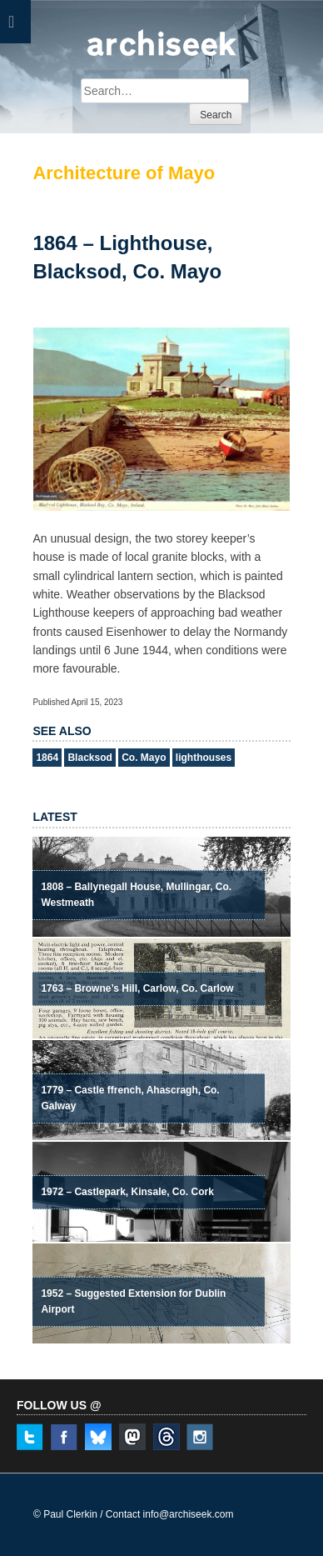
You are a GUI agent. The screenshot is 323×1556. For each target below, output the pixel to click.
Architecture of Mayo (123, 173)
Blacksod (89, 757)
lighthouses (203, 757)
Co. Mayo (144, 757)
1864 (47, 757)
